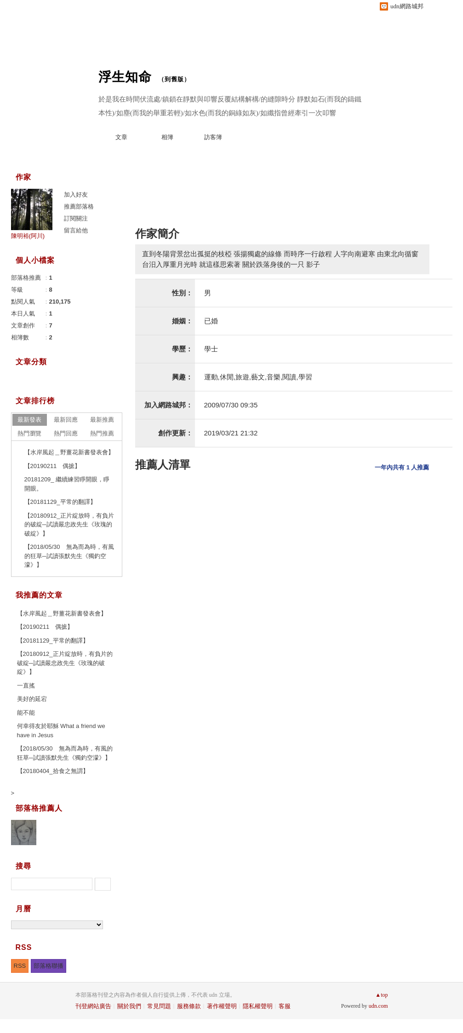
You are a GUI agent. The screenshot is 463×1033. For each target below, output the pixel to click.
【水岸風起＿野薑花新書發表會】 (69, 452)
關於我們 (129, 1006)
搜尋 (103, 884)
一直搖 (26, 685)
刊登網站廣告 (93, 1006)
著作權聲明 (222, 1006)
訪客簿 (213, 137)
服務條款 (189, 1006)
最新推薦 (102, 419)
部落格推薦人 (39, 808)
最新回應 (66, 419)
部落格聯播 (48, 965)
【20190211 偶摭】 (52, 466)
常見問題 (159, 1006)
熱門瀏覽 (29, 433)
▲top (381, 995)
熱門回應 (66, 433)
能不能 (26, 712)
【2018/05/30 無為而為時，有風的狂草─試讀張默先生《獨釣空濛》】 (69, 555)
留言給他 (76, 230)
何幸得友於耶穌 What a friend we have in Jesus (61, 731)
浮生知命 (125, 77)
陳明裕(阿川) (28, 235)
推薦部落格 (79, 206)
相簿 (167, 137)
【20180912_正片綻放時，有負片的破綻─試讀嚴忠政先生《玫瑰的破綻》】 (69, 524)
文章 (121, 137)
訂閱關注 (76, 218)
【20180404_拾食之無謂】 (53, 771)
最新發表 (29, 419)
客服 (285, 1006)
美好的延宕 (32, 698)
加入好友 (76, 194)
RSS (20, 965)
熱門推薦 (102, 433)
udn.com (378, 1006)
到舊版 (174, 79)
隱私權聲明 (258, 1006)
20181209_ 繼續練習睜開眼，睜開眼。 (67, 484)
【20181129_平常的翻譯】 (60, 501)
